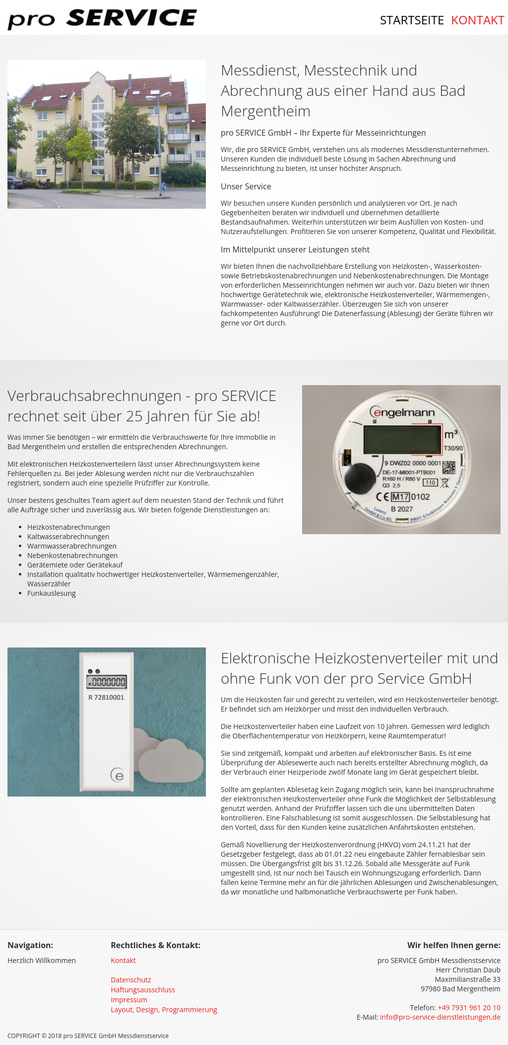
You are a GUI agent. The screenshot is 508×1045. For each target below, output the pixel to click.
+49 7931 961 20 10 (469, 1007)
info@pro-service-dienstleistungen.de (440, 1017)
